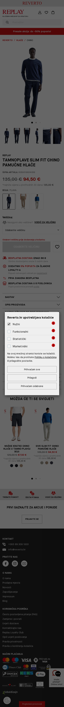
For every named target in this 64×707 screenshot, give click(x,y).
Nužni (16, 324)
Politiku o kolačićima (46, 357)
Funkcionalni (20, 331)
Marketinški (20, 346)
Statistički (19, 339)
